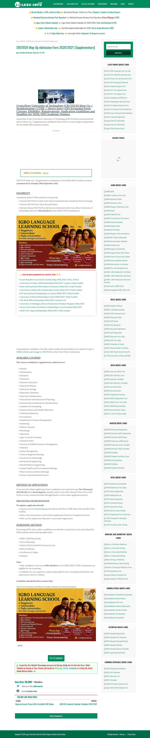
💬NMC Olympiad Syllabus (113, 645)
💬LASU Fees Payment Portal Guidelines (118, 109)
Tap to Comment (56, 658)
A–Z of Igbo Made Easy (55, 33)
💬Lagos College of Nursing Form (115, 575)
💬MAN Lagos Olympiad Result (114, 652)
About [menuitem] (123, 4)
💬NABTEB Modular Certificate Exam (116, 456)
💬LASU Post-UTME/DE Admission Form (117, 74)
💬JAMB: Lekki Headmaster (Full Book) (117, 272)
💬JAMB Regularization (112, 226)
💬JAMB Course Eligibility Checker (116, 260)
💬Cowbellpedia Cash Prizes (113, 602)
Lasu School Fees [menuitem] (72, 4)
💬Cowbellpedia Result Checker (115, 598)
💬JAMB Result (109, 210)
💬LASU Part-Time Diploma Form (115, 90)
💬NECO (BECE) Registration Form (115, 398)
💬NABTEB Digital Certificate (114, 468)
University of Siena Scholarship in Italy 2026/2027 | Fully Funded (48, 297)
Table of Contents (35, 173)
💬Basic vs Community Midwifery (115, 552)
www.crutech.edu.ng (38, 509)
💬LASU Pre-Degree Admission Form (116, 105)
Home (17, 41)
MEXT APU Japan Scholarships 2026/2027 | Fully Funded (45, 310)
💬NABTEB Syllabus (111, 452)
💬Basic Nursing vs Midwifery (114, 559)
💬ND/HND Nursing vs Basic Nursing (116, 563)
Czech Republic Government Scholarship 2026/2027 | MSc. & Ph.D (49, 279)
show (45, 173)
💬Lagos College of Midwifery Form (116, 578)
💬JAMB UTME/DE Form (112, 214)
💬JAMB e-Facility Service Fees (115, 195)
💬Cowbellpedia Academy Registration (117, 606)
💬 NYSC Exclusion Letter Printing (115, 524)
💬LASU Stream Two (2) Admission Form (118, 78)
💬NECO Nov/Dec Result (112, 390)
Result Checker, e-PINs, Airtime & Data (46, 12)
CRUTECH (22, 41)
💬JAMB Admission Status (113, 199)
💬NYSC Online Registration (113, 491)
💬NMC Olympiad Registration (114, 633)
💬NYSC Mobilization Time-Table (115, 487)
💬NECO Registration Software (114, 394)
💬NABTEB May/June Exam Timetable (117, 445)
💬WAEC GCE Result (111, 321)
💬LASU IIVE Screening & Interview (116, 82)
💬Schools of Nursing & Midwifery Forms (118, 567)
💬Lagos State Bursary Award (114, 128)
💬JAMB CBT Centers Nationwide (115, 237)
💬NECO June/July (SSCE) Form (114, 371)
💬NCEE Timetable (110, 680)
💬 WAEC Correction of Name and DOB (117, 355)
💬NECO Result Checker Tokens (115, 410)
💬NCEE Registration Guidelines (115, 668)
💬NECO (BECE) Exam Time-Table (115, 402)
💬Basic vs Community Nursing (114, 555)
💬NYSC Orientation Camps (113, 506)
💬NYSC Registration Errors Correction (117, 514)
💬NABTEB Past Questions (113, 460)
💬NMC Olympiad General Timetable (116, 649)
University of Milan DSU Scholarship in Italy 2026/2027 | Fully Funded (51, 290)
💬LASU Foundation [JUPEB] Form (115, 97)
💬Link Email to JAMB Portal (114, 286)
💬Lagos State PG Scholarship (114, 120)
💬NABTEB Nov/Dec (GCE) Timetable (116, 448)
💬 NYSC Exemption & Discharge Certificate (115, 519)
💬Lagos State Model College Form (116, 687)
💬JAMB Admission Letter (113, 203)
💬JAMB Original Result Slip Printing (116, 252)
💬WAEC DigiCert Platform (113, 306)
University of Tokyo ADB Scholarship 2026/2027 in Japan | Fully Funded (51, 283)
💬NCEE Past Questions (112, 672)
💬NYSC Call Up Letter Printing (114, 510)
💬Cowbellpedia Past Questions (114, 613)
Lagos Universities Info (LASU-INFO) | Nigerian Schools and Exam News (45, 734)
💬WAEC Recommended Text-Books (116, 348)
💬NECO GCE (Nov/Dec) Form (114, 375)
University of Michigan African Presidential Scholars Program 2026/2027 (52, 304)
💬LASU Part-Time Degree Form (115, 94)
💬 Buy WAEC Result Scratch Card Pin (117, 352)
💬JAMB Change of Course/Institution (116, 233)
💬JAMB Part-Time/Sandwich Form (116, 268)
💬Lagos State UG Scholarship (114, 124)
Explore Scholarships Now (47, 28)
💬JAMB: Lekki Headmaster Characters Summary (117, 280)
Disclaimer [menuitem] (113, 4)
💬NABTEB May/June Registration (115, 429)
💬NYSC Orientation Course (113, 503)
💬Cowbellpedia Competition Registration (118, 594)
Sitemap (122, 734)
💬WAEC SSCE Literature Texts (114, 313)
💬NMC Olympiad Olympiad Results (116, 641)
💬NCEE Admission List (112, 676)
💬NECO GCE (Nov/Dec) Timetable (116, 383)
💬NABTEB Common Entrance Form (116, 684)
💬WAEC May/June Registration (115, 329)
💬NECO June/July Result (112, 387)
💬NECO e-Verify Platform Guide (115, 413)
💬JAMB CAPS (109, 191)
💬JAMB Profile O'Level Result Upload (117, 256)
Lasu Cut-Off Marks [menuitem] (87, 4)
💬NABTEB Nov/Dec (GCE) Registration (117, 433)
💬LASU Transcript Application (114, 117)
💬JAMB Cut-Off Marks (112, 229)
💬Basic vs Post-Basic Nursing (114, 548)
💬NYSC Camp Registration (113, 499)
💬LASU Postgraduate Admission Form (117, 101)
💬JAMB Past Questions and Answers (116, 218)
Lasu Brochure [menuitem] (58, 4)
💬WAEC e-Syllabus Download (114, 309)
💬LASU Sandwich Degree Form (115, 86)
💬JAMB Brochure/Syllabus (113, 222)
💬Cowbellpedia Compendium (114, 617)
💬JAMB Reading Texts (112, 245)
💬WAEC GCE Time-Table (112, 340)
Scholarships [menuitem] (102, 4)
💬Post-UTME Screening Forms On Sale (117, 71)
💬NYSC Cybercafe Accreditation (115, 483)
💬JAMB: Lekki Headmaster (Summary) (117, 275)
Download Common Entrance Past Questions (49, 17)
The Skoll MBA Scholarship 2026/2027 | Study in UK (43, 300)
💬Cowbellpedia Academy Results (115, 610)
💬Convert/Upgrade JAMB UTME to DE (117, 290)
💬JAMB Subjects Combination (114, 249)
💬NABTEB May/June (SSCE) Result (116, 441)
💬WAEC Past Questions (112, 325)
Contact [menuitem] (131, 4)
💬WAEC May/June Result (113, 317)
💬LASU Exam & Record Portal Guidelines (118, 113)
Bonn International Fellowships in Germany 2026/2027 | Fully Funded (50, 286)
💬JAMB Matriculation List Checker (116, 264)
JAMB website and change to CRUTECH (34, 352)
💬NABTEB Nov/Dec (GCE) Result (115, 437)
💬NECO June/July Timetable (114, 379)
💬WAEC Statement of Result (114, 344)
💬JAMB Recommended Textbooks (115, 241)
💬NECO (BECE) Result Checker (115, 406)
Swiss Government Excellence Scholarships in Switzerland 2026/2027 (51, 307)
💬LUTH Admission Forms (112, 571)
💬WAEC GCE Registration (113, 332)
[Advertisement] (56, 73)
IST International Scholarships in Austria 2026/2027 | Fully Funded (49, 293)
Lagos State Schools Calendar (47, 22)
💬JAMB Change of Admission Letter (116, 207)
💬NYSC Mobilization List (112, 495)
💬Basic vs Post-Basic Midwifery (115, 544)
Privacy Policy (131, 734)
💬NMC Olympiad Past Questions (115, 637)
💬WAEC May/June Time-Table (114, 336)
